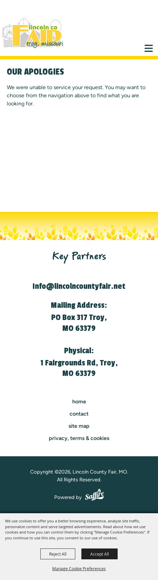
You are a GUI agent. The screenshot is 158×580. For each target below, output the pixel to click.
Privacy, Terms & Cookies (79, 438)
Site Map (79, 426)
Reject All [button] (57, 554)
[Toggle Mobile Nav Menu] (149, 48)
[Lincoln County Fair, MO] (37, 33)
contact (79, 414)
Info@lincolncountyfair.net (79, 286)
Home (79, 401)
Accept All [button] (99, 554)
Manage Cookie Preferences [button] (79, 568)
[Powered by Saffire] (94, 495)
